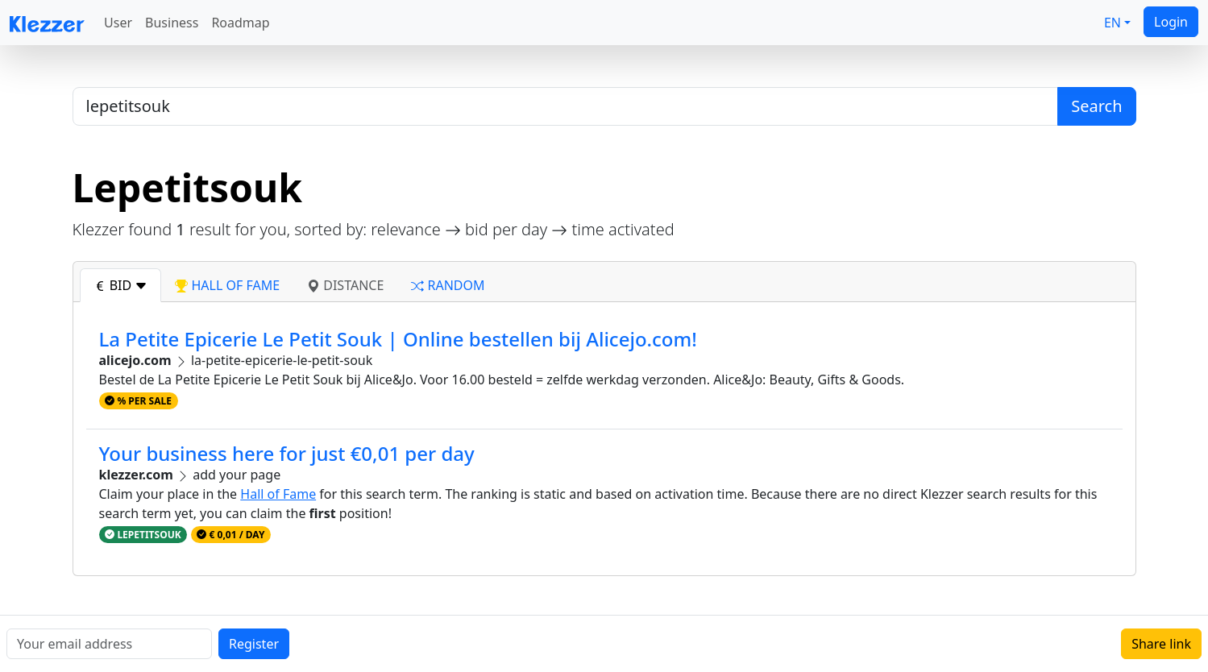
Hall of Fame (278, 494)
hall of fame (227, 285)
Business (171, 22)
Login (1171, 22)
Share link (1161, 644)
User (118, 22)
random (447, 285)
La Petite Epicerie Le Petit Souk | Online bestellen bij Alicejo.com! (398, 339)
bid (120, 285)
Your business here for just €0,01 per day (287, 453)
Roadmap (240, 22)
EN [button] (1112, 22)
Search (1096, 106)
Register (254, 644)
